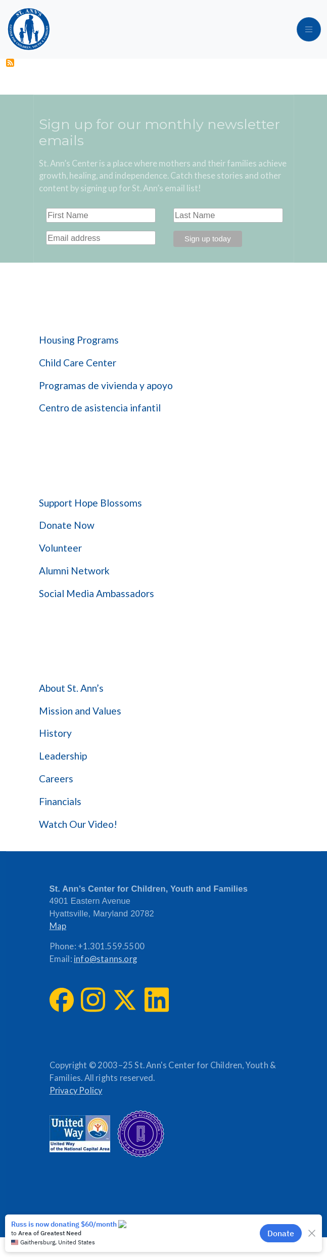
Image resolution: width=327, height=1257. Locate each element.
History (55, 733)
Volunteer (60, 548)
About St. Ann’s (71, 688)
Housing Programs (79, 340)
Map (58, 926)
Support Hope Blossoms (90, 503)
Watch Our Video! (78, 824)
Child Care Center (77, 362)
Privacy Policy (76, 1090)
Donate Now (67, 525)
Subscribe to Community (10, 63)
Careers (56, 778)
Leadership (63, 756)
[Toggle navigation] (309, 29)
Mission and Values (80, 711)
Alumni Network (74, 570)
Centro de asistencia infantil (100, 407)
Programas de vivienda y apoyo (106, 385)
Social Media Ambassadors (96, 593)
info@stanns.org (105, 959)
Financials (60, 801)
